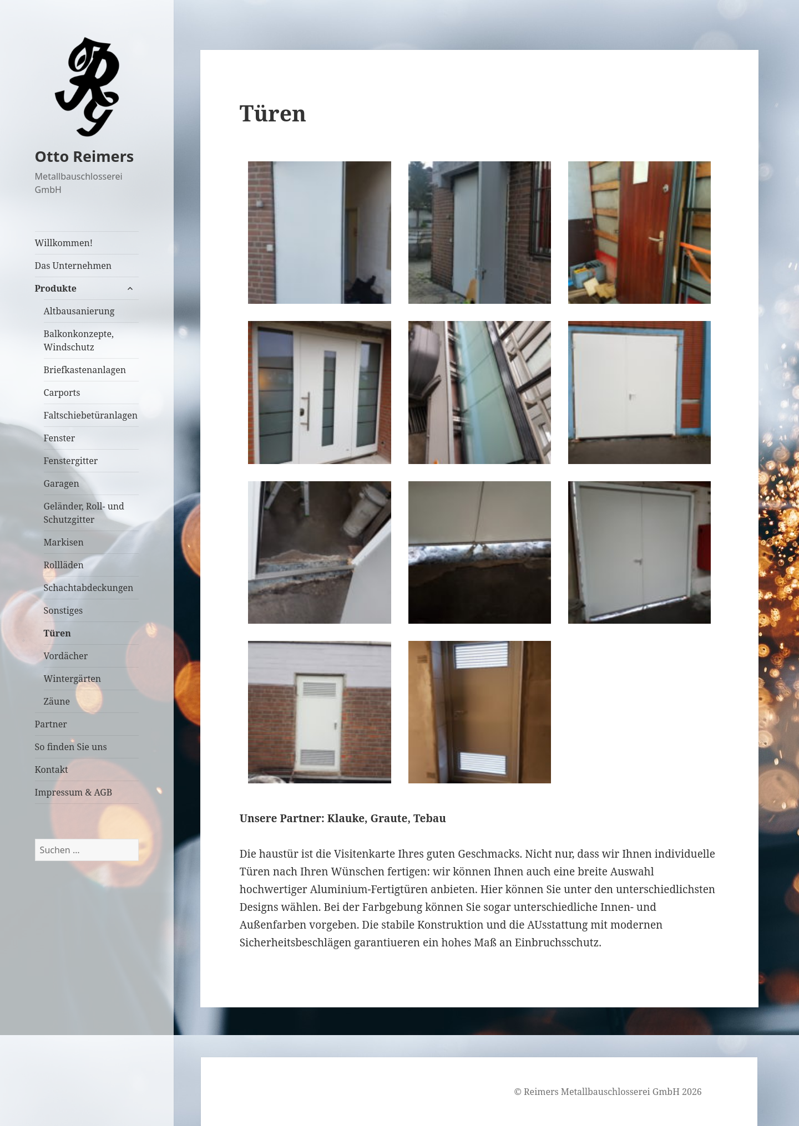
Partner (51, 724)
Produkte (56, 288)
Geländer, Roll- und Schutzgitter (84, 513)
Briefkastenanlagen (85, 370)
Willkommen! (64, 243)
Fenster (59, 438)
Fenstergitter (71, 461)
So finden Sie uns (71, 747)
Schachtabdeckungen (89, 588)
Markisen (64, 542)
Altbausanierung (79, 311)
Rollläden (64, 565)
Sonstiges (63, 610)
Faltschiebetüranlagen (91, 415)
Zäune (57, 701)
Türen (57, 633)
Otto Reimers (84, 156)
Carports (62, 392)
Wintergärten (73, 678)
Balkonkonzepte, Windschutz (79, 340)
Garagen (61, 483)
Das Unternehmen (73, 265)
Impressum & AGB (74, 792)
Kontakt (51, 769)
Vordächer (66, 656)
